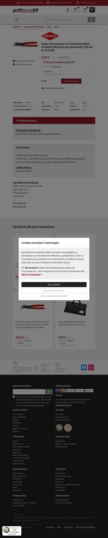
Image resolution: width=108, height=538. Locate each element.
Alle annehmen (54, 284)
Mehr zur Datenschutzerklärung (54, 296)
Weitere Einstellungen (31, 274)
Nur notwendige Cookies (54, 290)
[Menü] (19, 527)
